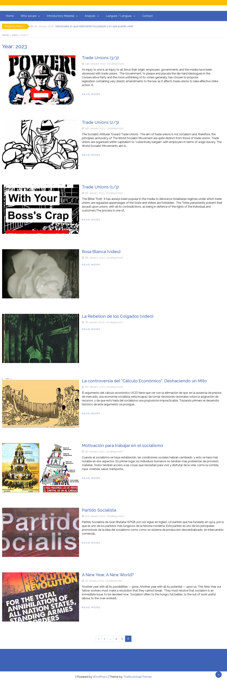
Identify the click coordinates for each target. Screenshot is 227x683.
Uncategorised (115, 63)
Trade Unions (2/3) (100, 122)
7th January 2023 (94, 322)
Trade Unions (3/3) (100, 57)
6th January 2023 (95, 386)
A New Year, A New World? (108, 574)
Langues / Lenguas (119, 16)
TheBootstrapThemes (137, 676)
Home (10, 16)
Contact (147, 16)
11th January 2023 (95, 128)
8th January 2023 (95, 257)
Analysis (90, 16)
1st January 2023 (94, 580)
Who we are (28, 16)
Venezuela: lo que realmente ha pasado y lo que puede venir (94, 26)
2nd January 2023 (95, 516)
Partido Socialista (99, 510)
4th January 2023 (95, 451)
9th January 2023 (95, 193)
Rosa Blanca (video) (101, 251)
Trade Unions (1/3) (100, 186)
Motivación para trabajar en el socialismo (122, 445)
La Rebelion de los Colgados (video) (117, 316)
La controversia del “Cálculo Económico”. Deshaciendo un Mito (144, 380)
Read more (91, 94)
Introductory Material (60, 16)
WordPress (100, 676)
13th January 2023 (95, 63)
